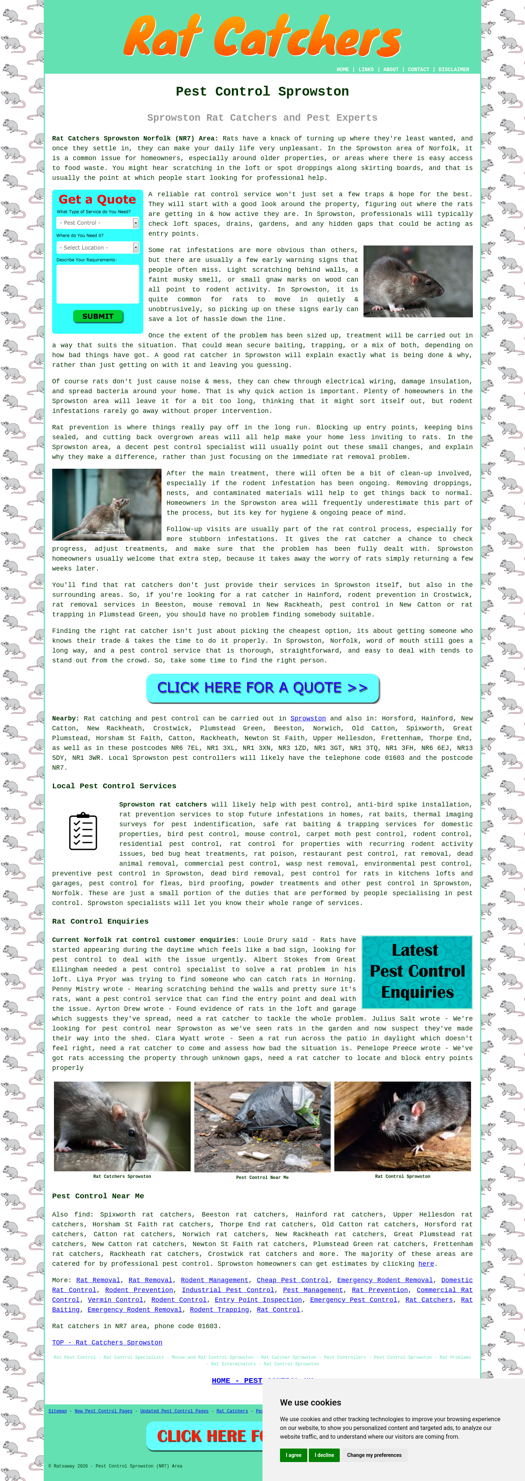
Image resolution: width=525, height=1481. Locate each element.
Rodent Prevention (139, 1290)
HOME (343, 70)
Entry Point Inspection (258, 1300)
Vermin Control (115, 1300)
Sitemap (57, 1411)
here (426, 1264)
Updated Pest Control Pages (174, 1411)
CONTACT (418, 70)
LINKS (366, 70)
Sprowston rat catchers (163, 804)
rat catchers (273, 1254)
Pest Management (313, 1290)
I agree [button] (294, 1455)
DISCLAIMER (454, 70)
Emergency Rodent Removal (385, 1280)
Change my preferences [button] (374, 1455)
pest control (390, 883)
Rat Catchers (429, 1300)
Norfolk (66, 893)
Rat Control (278, 1310)
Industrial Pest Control (228, 1290)
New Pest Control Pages (103, 1411)
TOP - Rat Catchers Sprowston (107, 1342)
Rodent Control (179, 1300)
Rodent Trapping (219, 1310)
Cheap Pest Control (293, 1280)
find (82, 1214)
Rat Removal (98, 1280)
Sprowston (308, 718)
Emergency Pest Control (353, 1300)
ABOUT (391, 70)
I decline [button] (324, 1455)
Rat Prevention (380, 1290)
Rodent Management (214, 1280)
